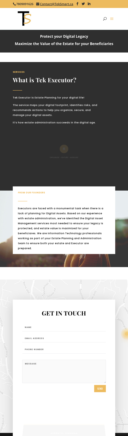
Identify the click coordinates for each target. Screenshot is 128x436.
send (100, 389)
